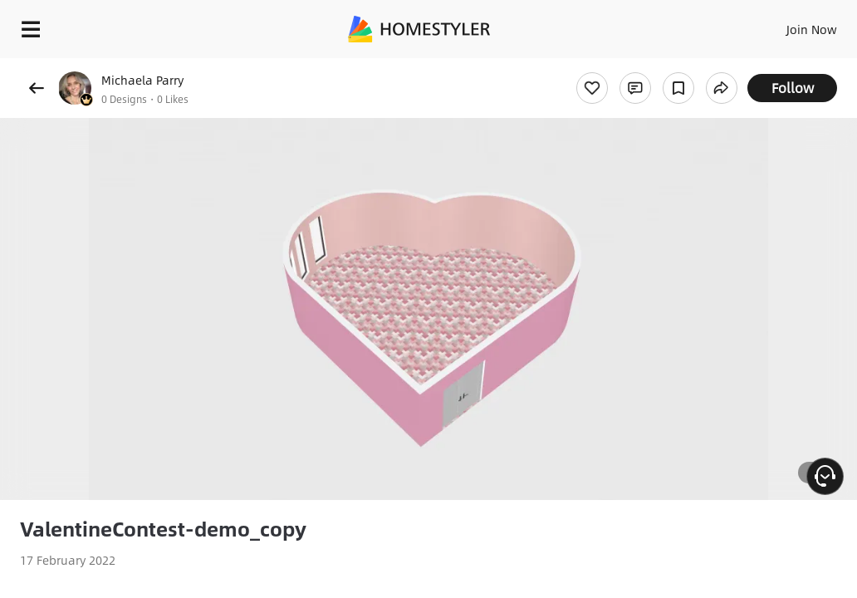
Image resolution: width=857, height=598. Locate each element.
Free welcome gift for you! (638, 66)
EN (783, 25)
